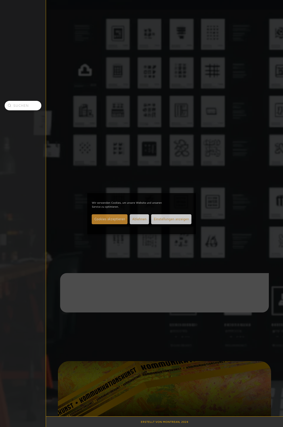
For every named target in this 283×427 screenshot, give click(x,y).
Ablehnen (139, 219)
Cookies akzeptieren (109, 219)
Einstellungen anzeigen (171, 219)
